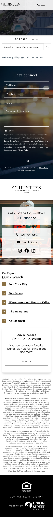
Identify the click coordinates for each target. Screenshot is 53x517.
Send (26, 161)
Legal (27, 496)
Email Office (26, 242)
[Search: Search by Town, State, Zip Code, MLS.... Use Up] (23, 46)
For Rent (33, 39)
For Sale (21, 39)
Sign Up (26, 361)
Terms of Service (25, 170)
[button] (47, 46)
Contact (15, 496)
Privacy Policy (23, 150)
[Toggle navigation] (49, 5)
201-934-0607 (26, 234)
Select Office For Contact (26, 212)
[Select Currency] (43, 5)
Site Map (38, 496)
